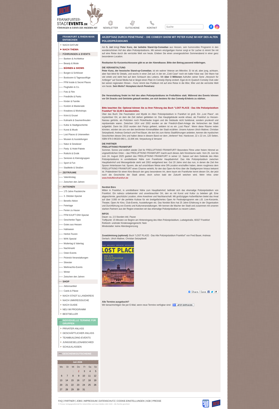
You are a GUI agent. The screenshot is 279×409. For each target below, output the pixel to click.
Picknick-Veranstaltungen (73, 257)
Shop (64, 281)
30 (78, 389)
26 (95, 385)
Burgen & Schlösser (71, 72)
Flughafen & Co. (69, 86)
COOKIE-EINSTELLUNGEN (130, 401)
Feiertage (66, 205)
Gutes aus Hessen (70, 224)
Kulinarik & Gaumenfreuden (75, 120)
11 (89, 376)
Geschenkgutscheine (75, 354)
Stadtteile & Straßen (71, 167)
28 (66, 389)
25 (89, 385)
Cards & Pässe (68, 290)
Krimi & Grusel (68, 115)
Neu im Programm (72, 309)
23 (78, 385)
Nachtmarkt (67, 248)
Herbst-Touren (68, 233)
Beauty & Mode (69, 63)
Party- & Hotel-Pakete (72, 148)
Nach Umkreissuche (74, 300)
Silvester (65, 262)
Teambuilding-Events (75, 337)
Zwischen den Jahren (72, 181)
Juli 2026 (77, 362)
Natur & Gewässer (70, 143)
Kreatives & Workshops (73, 110)
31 (84, 389)
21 (66, 385)
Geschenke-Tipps (70, 219)
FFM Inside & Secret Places (75, 82)
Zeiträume (68, 172)
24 (84, 385)
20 (61, 385)
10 (84, 376)
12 (95, 376)
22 (72, 385)
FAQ (60, 401)
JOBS (79, 401)
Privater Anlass (71, 328)
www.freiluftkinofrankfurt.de (115, 178)
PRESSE (156, 401)
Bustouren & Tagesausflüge (75, 77)
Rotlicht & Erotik (69, 153)
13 (61, 380)
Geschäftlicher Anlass (76, 332)
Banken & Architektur (71, 58)
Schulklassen (70, 346)
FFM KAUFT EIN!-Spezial (74, 214)
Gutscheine (132, 23)
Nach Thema (69, 49)
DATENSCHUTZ (107, 401)
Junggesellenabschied (76, 342)
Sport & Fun (67, 162)
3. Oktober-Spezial (70, 195)
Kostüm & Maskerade (72, 105)
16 (78, 380)
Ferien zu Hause (69, 210)
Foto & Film (67, 91)
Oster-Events (68, 252)
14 (66, 380)
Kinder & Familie (69, 101)
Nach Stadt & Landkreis (76, 295)
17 (84, 380)
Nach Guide (68, 304)
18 (89, 380)
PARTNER (69, 401)
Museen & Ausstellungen (73, 139)
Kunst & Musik (68, 129)
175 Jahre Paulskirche (72, 191)
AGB (148, 401)
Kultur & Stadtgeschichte (73, 124)
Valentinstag (67, 176)
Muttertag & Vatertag (71, 243)
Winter (64, 271)
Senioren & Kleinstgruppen (74, 157)
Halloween (66, 229)
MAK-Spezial (67, 238)
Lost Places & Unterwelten (74, 134)
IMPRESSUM (90, 401)
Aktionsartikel (68, 285)
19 (95, 380)
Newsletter (110, 23)
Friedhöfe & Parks (70, 96)
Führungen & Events (74, 53)
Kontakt (152, 23)
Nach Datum (68, 44)
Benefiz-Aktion (68, 200)
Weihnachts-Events (71, 266)
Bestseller (68, 313)
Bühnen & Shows (71, 67)
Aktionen (67, 186)
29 (72, 389)
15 (72, 380)
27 (61, 389)
